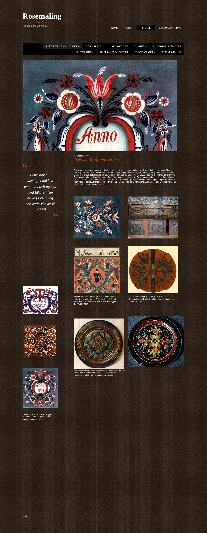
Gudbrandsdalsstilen (114, 52)
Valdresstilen (84, 52)
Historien (146, 28)
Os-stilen (140, 46)
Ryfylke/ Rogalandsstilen (62, 46)
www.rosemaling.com (83, 377)
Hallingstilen (119, 46)
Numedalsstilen (145, 52)
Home (114, 28)
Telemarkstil (94, 46)
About (129, 28)
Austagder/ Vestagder (167, 46)
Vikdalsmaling (171, 52)
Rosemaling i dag (170, 28)
